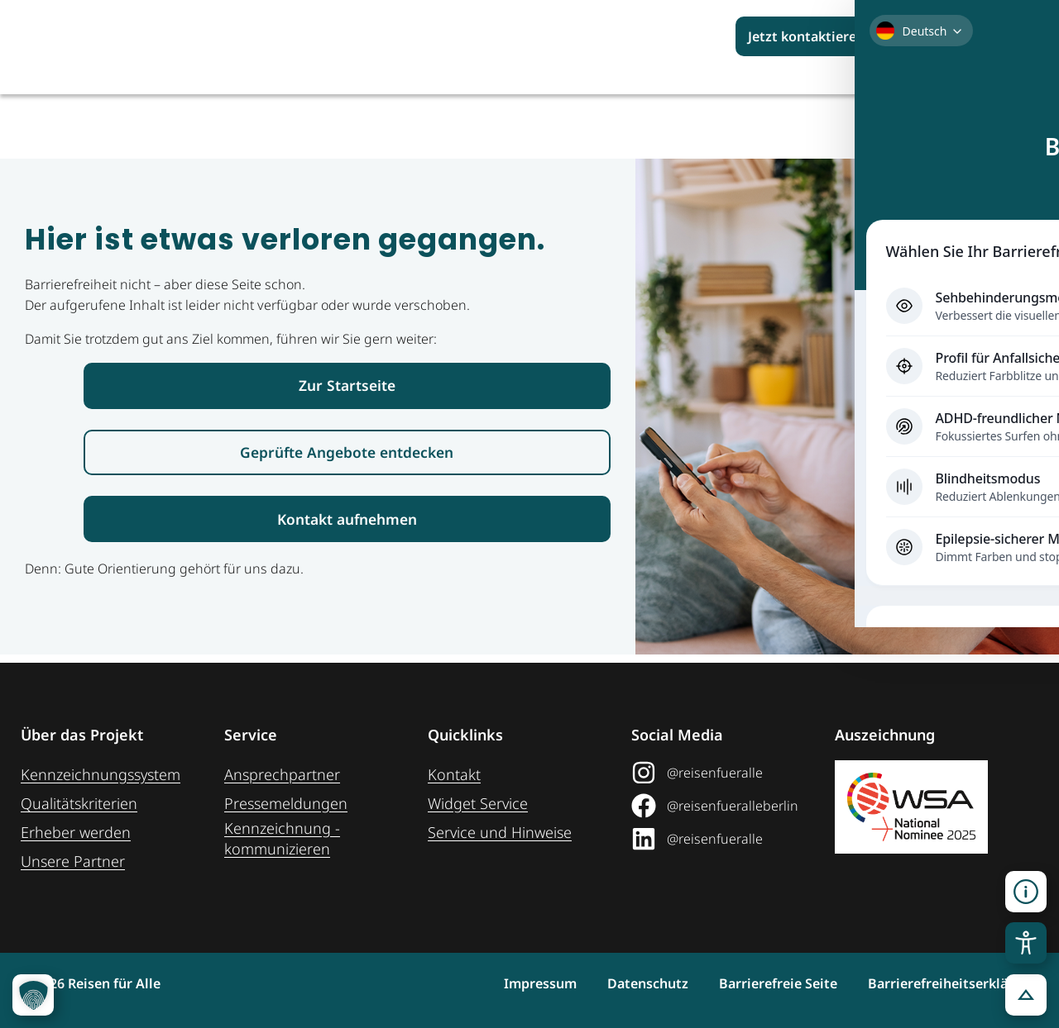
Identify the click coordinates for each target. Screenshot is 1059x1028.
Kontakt (454, 774)
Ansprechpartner (282, 774)
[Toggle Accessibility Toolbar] (1026, 943)
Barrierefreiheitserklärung (953, 983)
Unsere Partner (73, 861)
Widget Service (478, 803)
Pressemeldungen (285, 803)
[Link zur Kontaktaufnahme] (347, 526)
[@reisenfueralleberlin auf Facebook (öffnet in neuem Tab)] (726, 805)
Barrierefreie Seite (759, 983)
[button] (1026, 891)
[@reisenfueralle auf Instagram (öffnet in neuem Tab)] (726, 772)
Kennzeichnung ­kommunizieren (282, 838)
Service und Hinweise (500, 832)
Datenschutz (609, 983)
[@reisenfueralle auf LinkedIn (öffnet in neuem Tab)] (726, 838)
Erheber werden (76, 832)
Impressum (483, 983)
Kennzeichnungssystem (100, 774)
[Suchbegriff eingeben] (948, 36)
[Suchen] (1018, 36)
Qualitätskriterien (79, 803)
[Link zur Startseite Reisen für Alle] (347, 387)
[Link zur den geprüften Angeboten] (347, 456)
